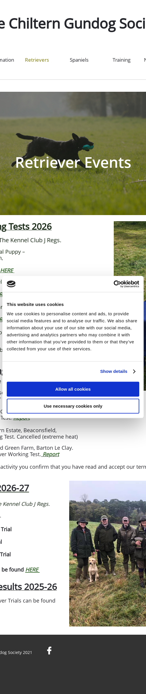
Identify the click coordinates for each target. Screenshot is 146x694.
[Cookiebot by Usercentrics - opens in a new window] (113, 284)
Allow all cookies (73, 389)
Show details (114, 371)
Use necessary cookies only (73, 406)
